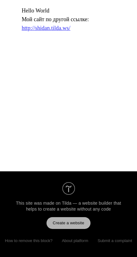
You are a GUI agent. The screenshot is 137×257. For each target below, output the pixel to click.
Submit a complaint (115, 240)
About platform (75, 240)
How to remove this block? (28, 240)
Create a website (68, 223)
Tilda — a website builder (87, 203)
